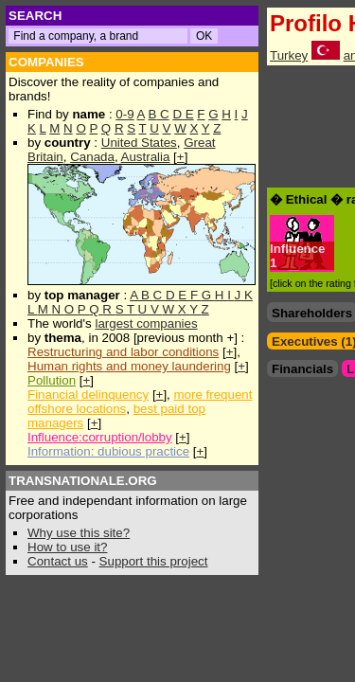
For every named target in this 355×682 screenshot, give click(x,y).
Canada (92, 157)
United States (139, 142)
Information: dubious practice (108, 451)
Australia (145, 157)
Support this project (153, 561)
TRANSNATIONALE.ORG (83, 481)
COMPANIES (46, 62)
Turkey (289, 55)
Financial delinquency (88, 394)
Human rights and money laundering (129, 366)
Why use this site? (78, 533)
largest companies (146, 323)
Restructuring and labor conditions (123, 352)
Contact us (57, 561)
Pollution (51, 380)
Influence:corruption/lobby (99, 437)
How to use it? (67, 547)
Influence (298, 249)
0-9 (124, 114)
